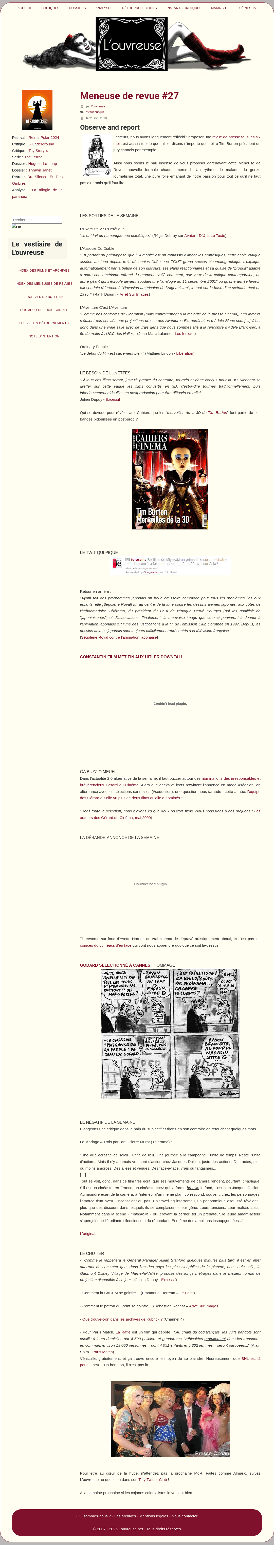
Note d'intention (44, 336)
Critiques (50, 8)
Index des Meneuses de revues (43, 283)
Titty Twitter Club (152, 1479)
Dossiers (77, 8)
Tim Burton (217, 412)
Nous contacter (184, 1516)
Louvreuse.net (131, 1529)
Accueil (24, 8)
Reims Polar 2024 (43, 137)
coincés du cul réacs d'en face (106, 945)
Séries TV (248, 8)
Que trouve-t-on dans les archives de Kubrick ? (122, 1319)
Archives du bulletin (44, 297)
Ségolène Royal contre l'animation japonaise (119, 637)
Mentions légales (153, 1516)
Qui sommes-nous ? (94, 1516)
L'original (87, 1233)
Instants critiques (184, 8)
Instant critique (94, 112)
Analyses (104, 8)
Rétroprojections (139, 8)
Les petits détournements (44, 323)
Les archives (125, 1516)
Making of (220, 8)
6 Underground (41, 144)
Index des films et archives (44, 270)
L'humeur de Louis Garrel (44, 310)
